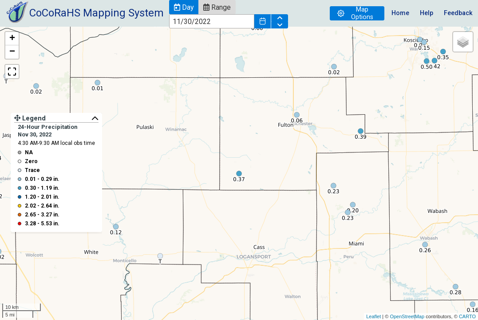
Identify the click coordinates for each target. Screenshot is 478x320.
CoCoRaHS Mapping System (96, 13)
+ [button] (12, 38)
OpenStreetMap (407, 316)
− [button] (12, 52)
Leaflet (373, 316)
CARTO (467, 316)
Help (426, 13)
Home (400, 13)
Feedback (458, 13)
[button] (183, 7)
